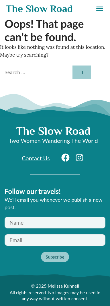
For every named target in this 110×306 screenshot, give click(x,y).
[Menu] (99, 9)
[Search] (81, 72)
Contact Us (36, 158)
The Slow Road (39, 8)
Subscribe (55, 256)
